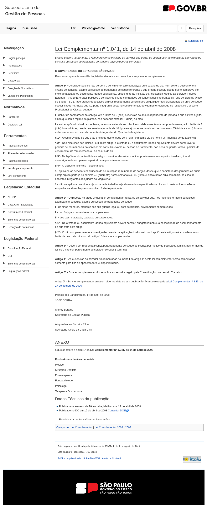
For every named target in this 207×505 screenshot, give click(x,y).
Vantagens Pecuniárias (20, 95)
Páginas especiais (18, 160)
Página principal (16, 58)
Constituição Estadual (20, 212)
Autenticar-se (195, 40)
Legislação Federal (18, 271)
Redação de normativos (21, 227)
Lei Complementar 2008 (109, 427)
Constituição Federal (19, 248)
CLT (10, 255)
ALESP (12, 197)
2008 (128, 427)
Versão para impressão (20, 168)
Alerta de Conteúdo (112, 458)
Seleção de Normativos (20, 88)
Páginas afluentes (17, 145)
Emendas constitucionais (21, 219)
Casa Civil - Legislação (20, 204)
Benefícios (13, 73)
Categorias (14, 80)
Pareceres (13, 116)
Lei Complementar (82, 427)
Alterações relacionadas (21, 153)
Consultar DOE (117, 410)
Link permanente (17, 175)
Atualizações (15, 65)
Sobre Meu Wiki (91, 458)
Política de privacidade (69, 458)
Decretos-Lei (15, 124)
